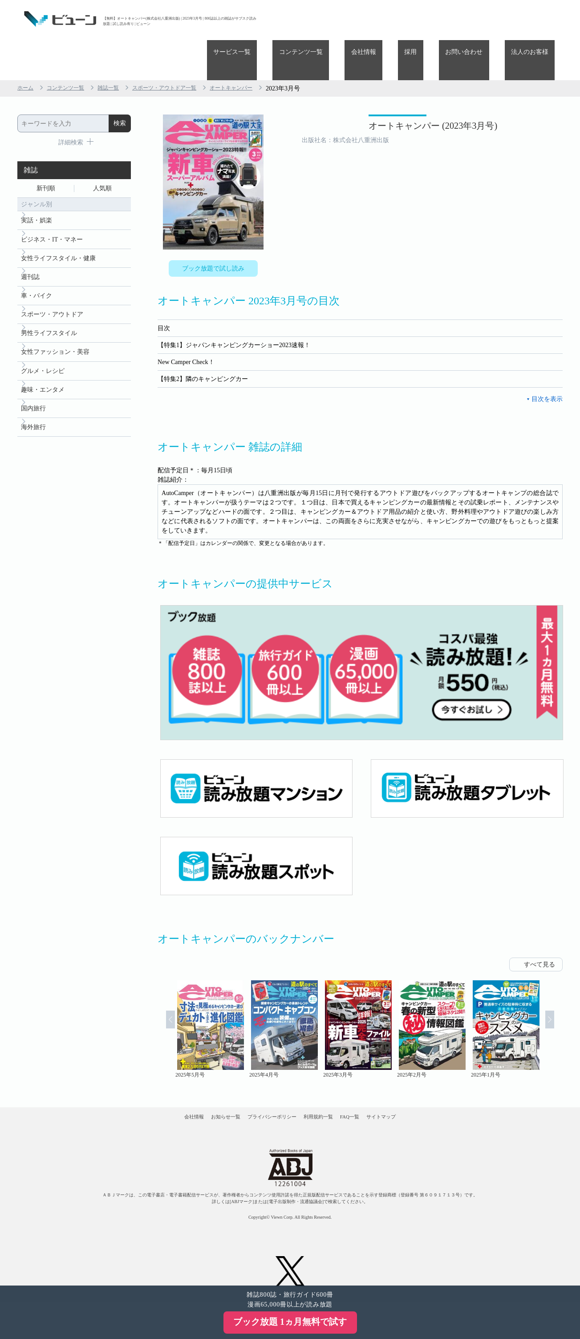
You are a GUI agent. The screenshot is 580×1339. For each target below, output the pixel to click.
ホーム (26, 48)
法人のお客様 (536, 19)
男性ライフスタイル (49, 307)
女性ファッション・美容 (55, 328)
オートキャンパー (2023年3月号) (393, 92)
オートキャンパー (258, 48)
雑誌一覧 (118, 48)
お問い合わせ (483, 19)
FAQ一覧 (377, 1092)
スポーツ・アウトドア (52, 287)
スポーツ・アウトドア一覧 (182, 48)
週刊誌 (30, 246)
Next (561, 997)
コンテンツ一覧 (358, 19)
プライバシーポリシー (262, 1092)
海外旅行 (33, 410)
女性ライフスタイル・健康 (58, 225)
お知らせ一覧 (197, 1092)
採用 (442, 19)
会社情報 (408, 19)
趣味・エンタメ (43, 369)
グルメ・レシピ (43, 348)
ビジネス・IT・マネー (52, 205)
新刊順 (46, 150)
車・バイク (36, 266)
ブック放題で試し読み (213, 230)
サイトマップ (427, 1092)
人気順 (102, 150)
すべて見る (539, 932)
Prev (159, 997)
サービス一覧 (302, 19)
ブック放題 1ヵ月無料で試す (290, 1322)
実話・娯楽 (36, 184)
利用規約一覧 (328, 1092)
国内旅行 (33, 389)
